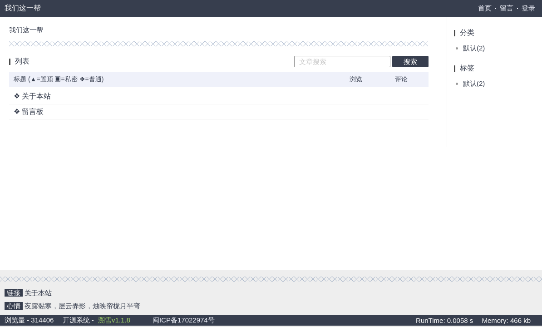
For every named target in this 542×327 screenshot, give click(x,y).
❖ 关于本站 (32, 96)
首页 (485, 8)
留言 (506, 8)
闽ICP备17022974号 (184, 320)
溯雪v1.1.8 (114, 320)
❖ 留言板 (29, 111)
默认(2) (474, 48)
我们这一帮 (23, 8)
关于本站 (38, 293)
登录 (528, 8)
